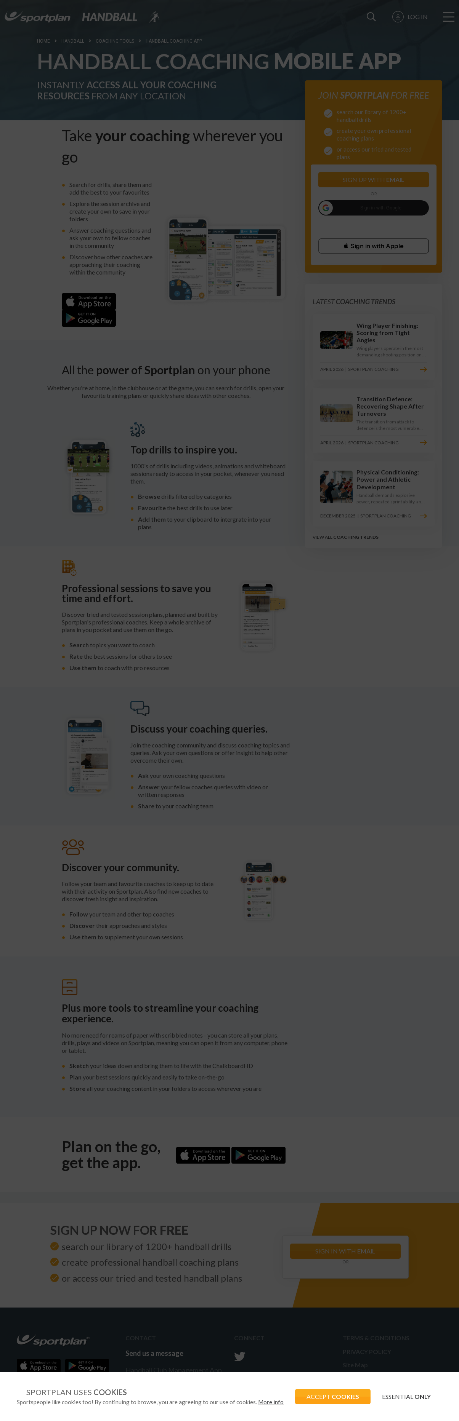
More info (271, 1402)
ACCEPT (333, 1396)
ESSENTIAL (406, 1396)
